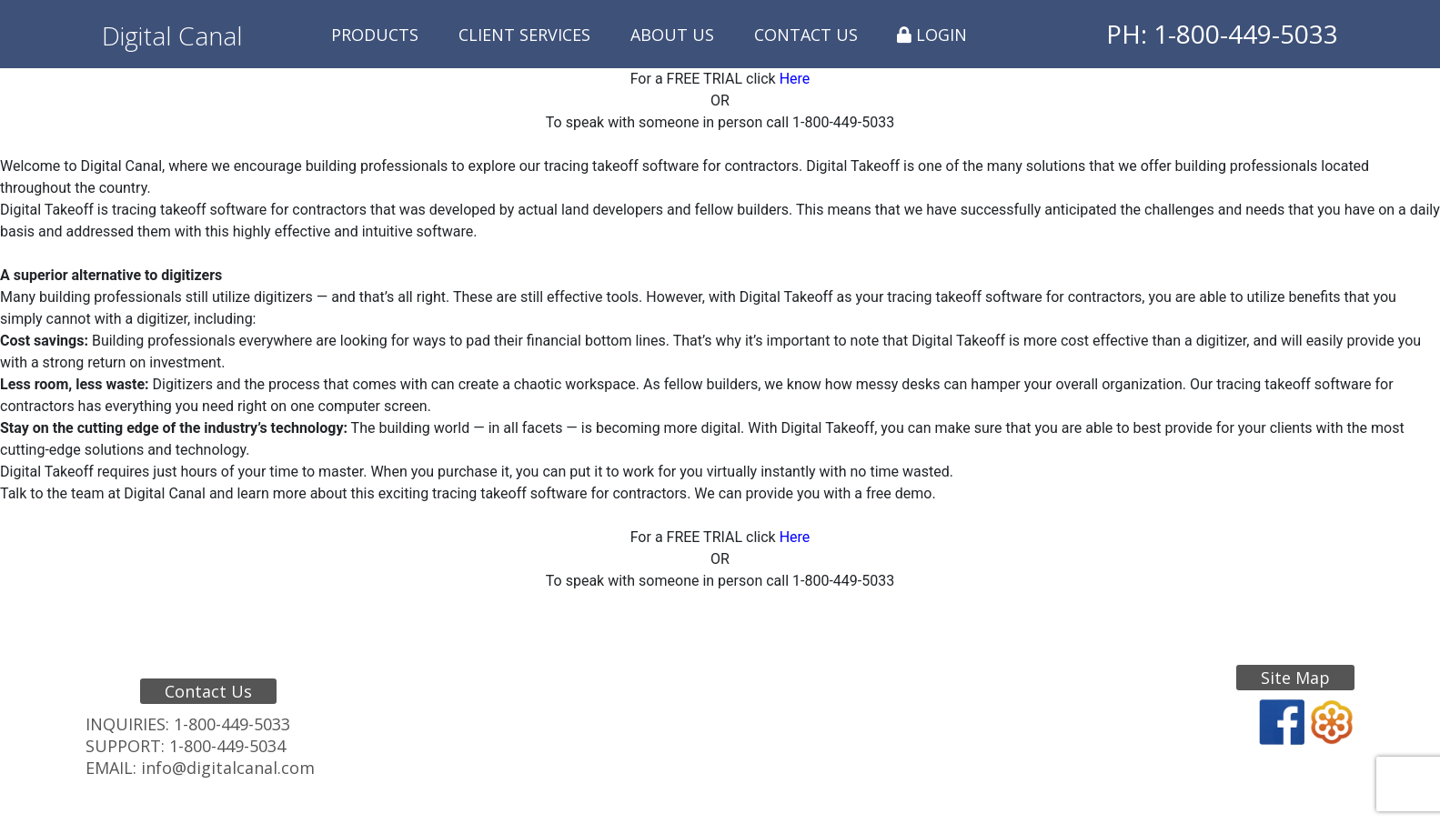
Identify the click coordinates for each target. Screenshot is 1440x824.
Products (374, 34)
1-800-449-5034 (227, 746)
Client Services (524, 34)
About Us (672, 34)
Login (932, 34)
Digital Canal (172, 35)
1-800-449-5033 (232, 724)
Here (795, 78)
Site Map (1295, 677)
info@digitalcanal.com (228, 768)
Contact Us (806, 34)
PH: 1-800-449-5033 (1222, 33)
